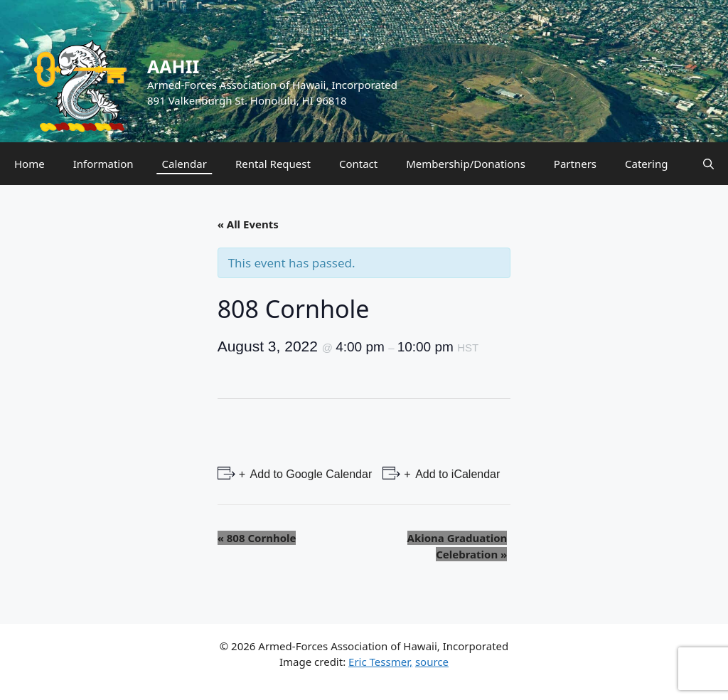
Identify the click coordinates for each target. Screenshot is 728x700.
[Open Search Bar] (708, 163)
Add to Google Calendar (309, 474)
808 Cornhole (257, 538)
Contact (358, 164)
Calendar (184, 164)
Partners (575, 164)
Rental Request (273, 164)
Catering (646, 164)
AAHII (173, 66)
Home (29, 164)
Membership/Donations (465, 164)
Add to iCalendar (456, 474)
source (432, 661)
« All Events (248, 224)
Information (103, 164)
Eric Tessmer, (380, 661)
